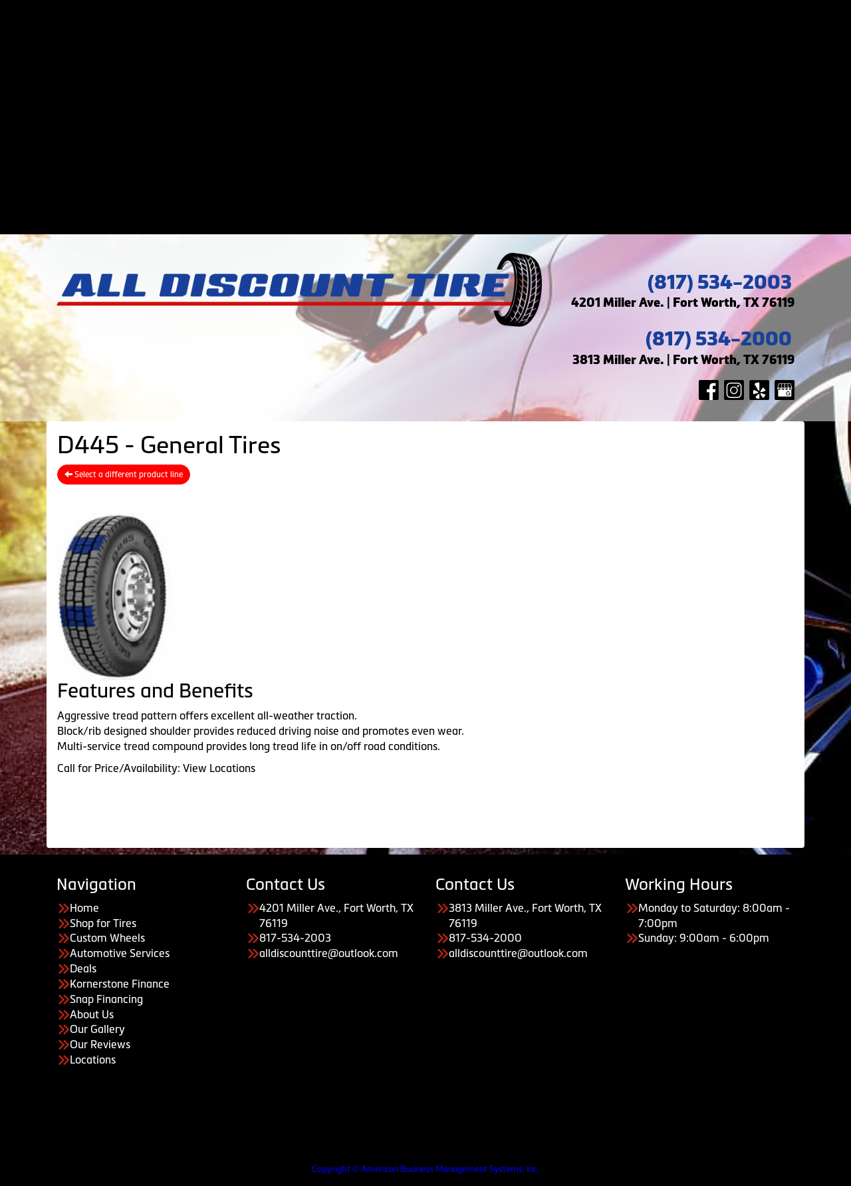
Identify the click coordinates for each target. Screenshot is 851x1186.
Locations (93, 1060)
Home (438, 7)
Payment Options (439, 83)
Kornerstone (452, 113)
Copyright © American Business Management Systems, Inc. (425, 1169)
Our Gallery (452, 189)
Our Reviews (452, 204)
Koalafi (452, 144)
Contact (439, 220)
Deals (439, 67)
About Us (439, 158)
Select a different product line (123, 474)
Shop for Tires (439, 22)
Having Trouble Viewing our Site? (79, 1159)
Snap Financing (452, 128)
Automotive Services (439, 53)
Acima (452, 98)
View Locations (219, 768)
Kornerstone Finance (120, 984)
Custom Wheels (439, 37)
